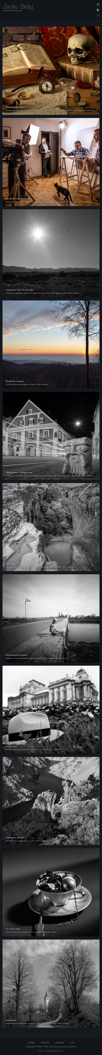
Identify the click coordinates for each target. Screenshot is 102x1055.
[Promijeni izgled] (98, 10)
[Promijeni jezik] (98, 4)
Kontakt (31, 1042)
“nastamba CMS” (52, 1050)
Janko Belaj (18, 5)
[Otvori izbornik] (98, 15)
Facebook (45, 1042)
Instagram (60, 1042)
